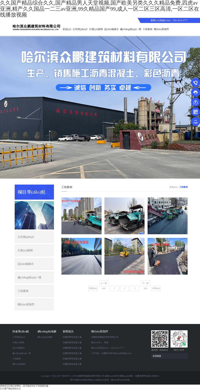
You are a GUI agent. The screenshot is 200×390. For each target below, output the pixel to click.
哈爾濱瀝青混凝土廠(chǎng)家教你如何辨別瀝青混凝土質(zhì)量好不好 (74, 349)
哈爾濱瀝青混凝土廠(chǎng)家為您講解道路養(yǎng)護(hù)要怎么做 (74, 354)
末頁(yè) (156, 288)
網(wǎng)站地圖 (47, 331)
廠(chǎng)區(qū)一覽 (130, 29)
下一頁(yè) (145, 284)
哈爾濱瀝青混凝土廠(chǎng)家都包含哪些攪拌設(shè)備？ (74, 343)
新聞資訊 (68, 331)
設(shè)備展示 (111, 29)
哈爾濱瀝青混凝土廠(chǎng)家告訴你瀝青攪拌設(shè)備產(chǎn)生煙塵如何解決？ (74, 338)
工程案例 (147, 29)
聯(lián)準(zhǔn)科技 (120, 380)
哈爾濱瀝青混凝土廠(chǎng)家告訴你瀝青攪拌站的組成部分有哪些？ (74, 365)
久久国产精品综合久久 (10, 388)
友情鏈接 (170, 356)
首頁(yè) (67, 29)
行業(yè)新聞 (96, 29)
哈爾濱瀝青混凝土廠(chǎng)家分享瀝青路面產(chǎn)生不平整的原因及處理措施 (74, 359)
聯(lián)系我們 (161, 29)
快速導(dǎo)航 (20, 331)
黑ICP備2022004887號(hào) (82, 380)
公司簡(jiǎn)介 (80, 29)
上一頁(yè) (104, 284)
